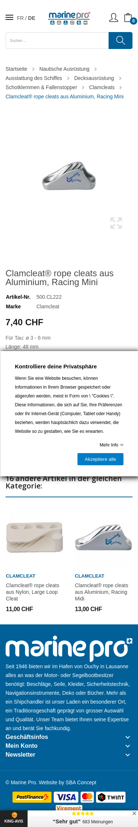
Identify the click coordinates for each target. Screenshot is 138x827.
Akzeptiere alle (100, 459)
